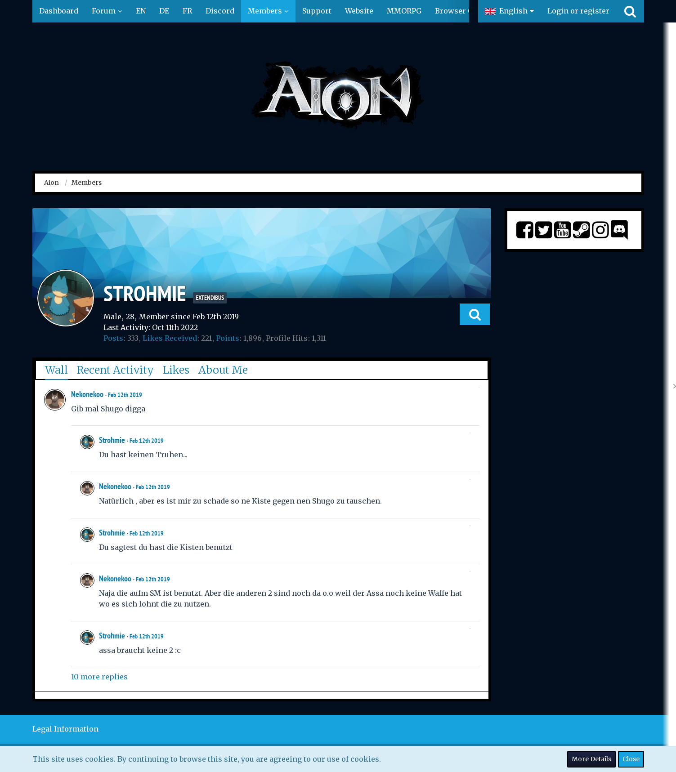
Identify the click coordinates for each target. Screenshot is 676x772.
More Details (591, 759)
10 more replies (99, 676)
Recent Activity (115, 369)
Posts (113, 338)
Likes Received (170, 338)
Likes (176, 369)
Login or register (578, 10)
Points (227, 338)
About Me (223, 369)
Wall (56, 369)
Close (631, 759)
